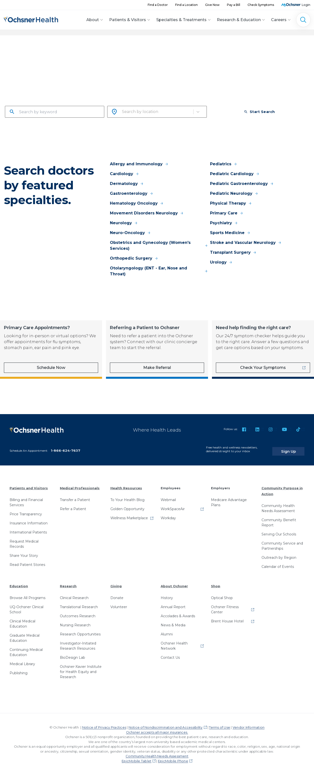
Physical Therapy (231, 203)
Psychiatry (224, 223)
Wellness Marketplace (129, 514)
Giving (116, 582)
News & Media (173, 621)
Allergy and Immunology (139, 164)
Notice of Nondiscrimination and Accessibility (166, 723)
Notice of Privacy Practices (104, 723)
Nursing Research (75, 621)
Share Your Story (24, 551)
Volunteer (118, 603)
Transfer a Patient (75, 495)
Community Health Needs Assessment (278, 504)
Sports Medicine (230, 232)
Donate (116, 593)
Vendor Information (248, 723)
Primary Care (226, 213)
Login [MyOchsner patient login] (306, 5)
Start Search (259, 112)
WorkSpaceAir (173, 505)
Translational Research (79, 603)
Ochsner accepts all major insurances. (157, 728)
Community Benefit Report (279, 518)
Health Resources (126, 484)
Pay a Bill (233, 5)
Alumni (167, 630)
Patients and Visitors (29, 484)
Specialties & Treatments (181, 19)
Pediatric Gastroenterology (242, 183)
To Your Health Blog (127, 495)
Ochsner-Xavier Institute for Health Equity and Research (81, 667)
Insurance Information (29, 519)
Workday (168, 514)
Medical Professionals (80, 484)
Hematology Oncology (137, 203)
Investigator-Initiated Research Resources (78, 641)
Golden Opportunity (127, 505)
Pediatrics (223, 164)
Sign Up (295, 447)
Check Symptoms (261, 5)
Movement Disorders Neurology (147, 213)
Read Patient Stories (27, 560)
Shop (215, 582)
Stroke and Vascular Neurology (246, 242)
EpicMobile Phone (173, 757)
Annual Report (173, 603)
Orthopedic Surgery (134, 258)
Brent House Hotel (227, 617)
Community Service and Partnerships (282, 542)
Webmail (168, 495)
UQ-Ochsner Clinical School (26, 605)
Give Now (212, 5)
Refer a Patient (73, 505)
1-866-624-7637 (65, 446)
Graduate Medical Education (24, 634)
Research (68, 582)
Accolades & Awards (178, 612)
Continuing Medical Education (26, 648)
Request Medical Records (24, 540)
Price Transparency (26, 510)
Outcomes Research (77, 612)
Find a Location (186, 5)
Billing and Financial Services (26, 498)
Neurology (124, 223)
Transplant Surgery (233, 252)
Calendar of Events (278, 562)
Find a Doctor (158, 5)
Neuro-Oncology (130, 232)
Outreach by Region (279, 553)
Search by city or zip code (132, 102)
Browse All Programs (27, 593)
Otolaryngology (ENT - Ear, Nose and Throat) (159, 271)
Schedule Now (51, 367)
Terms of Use (219, 723)
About (92, 19)
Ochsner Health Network (174, 641)
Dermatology (127, 183)
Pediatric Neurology (234, 193)
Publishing (18, 669)
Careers (279, 19)
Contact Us (170, 653)
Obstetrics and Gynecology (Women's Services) (159, 245)
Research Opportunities (80, 630)
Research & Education (239, 19)
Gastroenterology (131, 193)
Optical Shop (222, 593)
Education (19, 582)
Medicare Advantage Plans (229, 498)
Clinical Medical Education (22, 619)
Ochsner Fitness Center (225, 605)
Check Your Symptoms (263, 367)
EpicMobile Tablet (136, 757)
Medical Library (22, 660)
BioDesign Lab (72, 653)
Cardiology (124, 173)
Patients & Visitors (127, 19)
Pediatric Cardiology (235, 173)
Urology (221, 262)
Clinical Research (74, 593)
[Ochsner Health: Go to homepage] (31, 19)
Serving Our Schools (279, 530)
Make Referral (157, 367)
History (167, 593)
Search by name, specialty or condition (42, 102)
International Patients (28, 528)
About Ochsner (174, 582)
